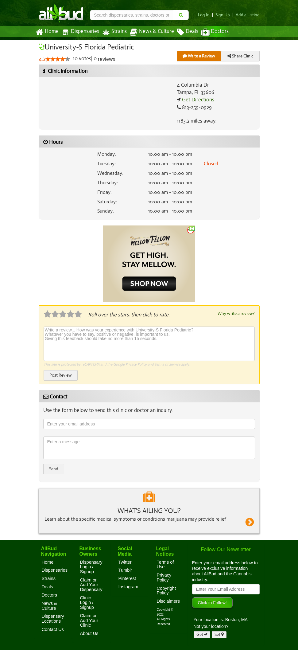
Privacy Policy (135, 364)
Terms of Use (165, 564)
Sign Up (224, 15)
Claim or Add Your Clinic (89, 620)
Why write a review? (236, 313)
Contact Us (53, 629)
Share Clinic (240, 56)
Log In (205, 15)
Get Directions (197, 100)
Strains (112, 32)
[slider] (57, 59)
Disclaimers (168, 600)
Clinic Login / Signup (87, 602)
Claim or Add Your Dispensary (91, 584)
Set (219, 634)
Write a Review (199, 56)
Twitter (125, 561)
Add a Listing (248, 15)
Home (47, 32)
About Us (89, 633)
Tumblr (125, 569)
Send (53, 468)
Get (201, 634)
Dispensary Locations (53, 618)
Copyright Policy (166, 590)
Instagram (128, 586)
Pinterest (127, 578)
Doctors (209, 32)
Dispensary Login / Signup (91, 566)
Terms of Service (167, 364)
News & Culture (148, 32)
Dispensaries (79, 32)
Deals (183, 32)
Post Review (60, 375)
